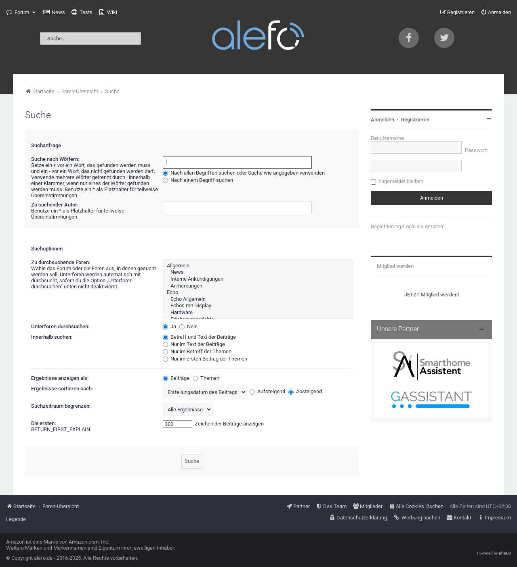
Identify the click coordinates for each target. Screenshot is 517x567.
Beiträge (176, 378)
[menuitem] (54, 12)
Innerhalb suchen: (51, 337)
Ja (169, 326)
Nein (188, 326)
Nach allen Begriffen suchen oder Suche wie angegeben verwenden (244, 173)
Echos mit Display (257, 305)
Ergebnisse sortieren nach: (62, 389)
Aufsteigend (267, 391)
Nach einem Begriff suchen (198, 180)
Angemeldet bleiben (400, 181)
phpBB (505, 553)
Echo (257, 292)
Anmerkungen (257, 286)
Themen (206, 378)
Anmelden (382, 120)
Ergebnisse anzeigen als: (59, 378)
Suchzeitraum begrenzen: (60, 406)
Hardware (257, 312)
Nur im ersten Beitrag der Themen (205, 359)
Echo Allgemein (257, 299)
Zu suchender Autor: (54, 205)
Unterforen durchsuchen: (60, 326)
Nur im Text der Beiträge (194, 344)
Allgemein (257, 266)
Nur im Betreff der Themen (197, 351)
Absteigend (305, 391)
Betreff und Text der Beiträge (199, 337)
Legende (16, 519)
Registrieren (415, 120)
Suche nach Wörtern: (55, 159)
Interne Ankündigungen (257, 279)
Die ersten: (43, 423)
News (257, 272)
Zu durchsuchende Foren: (60, 262)
